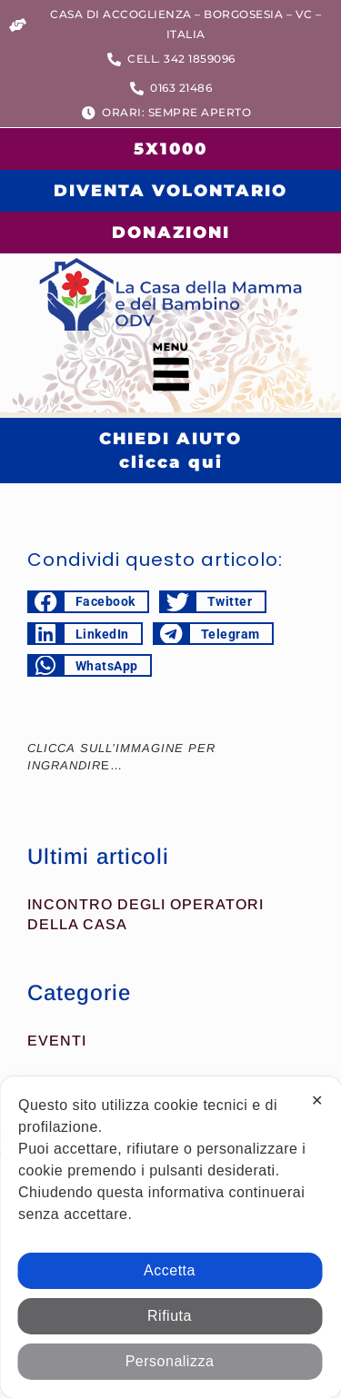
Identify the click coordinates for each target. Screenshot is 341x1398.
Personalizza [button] (170, 1361)
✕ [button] (317, 1100)
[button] (170, 371)
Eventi (56, 1040)
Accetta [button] (170, 1270)
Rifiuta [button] (169, 1316)
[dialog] (170, 1237)
